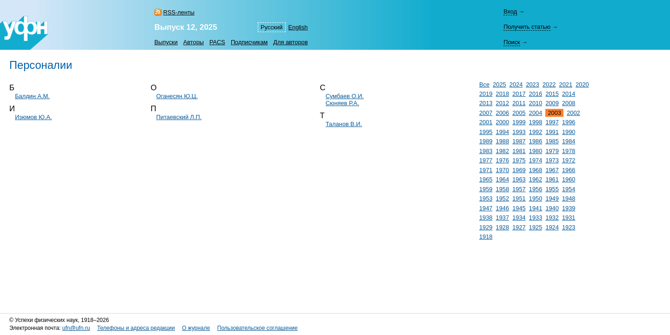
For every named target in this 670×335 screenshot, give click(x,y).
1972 (568, 160)
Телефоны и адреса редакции (136, 328)
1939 (568, 208)
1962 (535, 179)
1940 (551, 208)
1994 (502, 131)
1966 (568, 170)
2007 (485, 112)
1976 (502, 160)
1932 (551, 217)
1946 (502, 208)
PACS (217, 42)
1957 (518, 189)
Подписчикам (249, 42)
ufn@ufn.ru (76, 328)
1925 (535, 227)
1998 (535, 122)
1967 (551, 170)
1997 (551, 122)
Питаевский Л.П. (179, 117)
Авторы (193, 42)
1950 (535, 198)
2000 (502, 122)
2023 (532, 84)
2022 (549, 84)
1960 (568, 179)
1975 (518, 160)
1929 (485, 227)
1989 (485, 141)
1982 (502, 150)
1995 (485, 131)
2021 (565, 84)
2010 (535, 103)
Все (484, 84)
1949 (551, 198)
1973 (551, 160)
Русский (271, 27)
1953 (485, 198)
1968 (535, 170)
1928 (502, 227)
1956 (535, 189)
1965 (485, 179)
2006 (502, 112)
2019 (485, 93)
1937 (502, 217)
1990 (568, 131)
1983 (485, 150)
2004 (535, 112)
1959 (485, 189)
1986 (535, 141)
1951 (518, 198)
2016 (535, 93)
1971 (485, 170)
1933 (535, 217)
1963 (518, 179)
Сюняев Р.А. (342, 103)
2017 (518, 93)
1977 (485, 160)
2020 (582, 84)
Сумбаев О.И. (345, 96)
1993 (518, 131)
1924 (551, 227)
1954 (568, 189)
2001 (485, 122)
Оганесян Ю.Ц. (177, 96)
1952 (502, 198)
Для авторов (290, 42)
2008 (568, 103)
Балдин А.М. (32, 96)
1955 (551, 189)
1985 (551, 141)
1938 (485, 217)
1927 (518, 227)
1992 (535, 131)
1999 (518, 122)
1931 (568, 217)
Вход (510, 11)
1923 (568, 227)
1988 (502, 141)
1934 (518, 217)
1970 (502, 170)
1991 (551, 131)
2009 (551, 103)
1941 (535, 208)
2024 (516, 84)
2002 (573, 112)
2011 (518, 103)
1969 (518, 170)
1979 (551, 150)
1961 (551, 179)
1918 (485, 236)
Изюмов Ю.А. (33, 117)
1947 (485, 208)
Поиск (511, 42)
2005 (518, 112)
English (298, 27)
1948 (568, 198)
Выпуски (166, 42)
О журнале (196, 328)
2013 (485, 103)
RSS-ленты (178, 12)
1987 (518, 141)
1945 (518, 208)
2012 (502, 103)
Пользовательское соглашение (257, 328)
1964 (502, 179)
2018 (502, 93)
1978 (568, 150)
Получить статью (526, 26)
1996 (568, 122)
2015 (551, 93)
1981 (518, 150)
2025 (499, 84)
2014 (568, 93)
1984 (568, 141)
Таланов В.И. (344, 124)
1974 (535, 160)
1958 (502, 189)
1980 (535, 150)
